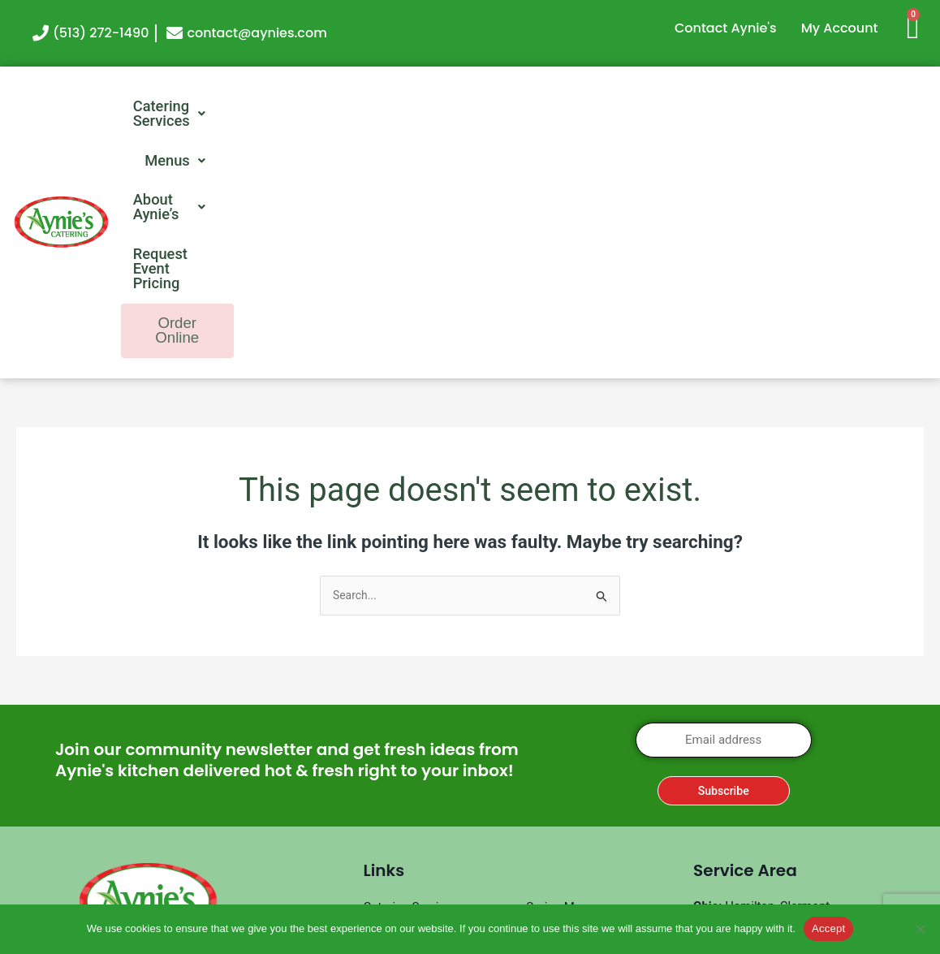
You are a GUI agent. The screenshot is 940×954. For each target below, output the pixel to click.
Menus (361, 107)
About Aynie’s (490, 107)
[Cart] (919, 26)
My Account (839, 28)
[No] (920, 929)
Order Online (847, 108)
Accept (828, 928)
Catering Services (216, 107)
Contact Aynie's (726, 28)
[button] (216, 107)
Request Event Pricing (667, 107)
